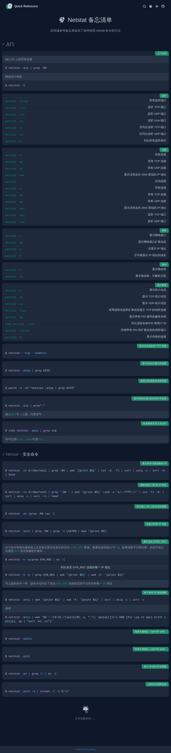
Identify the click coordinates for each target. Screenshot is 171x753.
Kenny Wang (89, 749)
